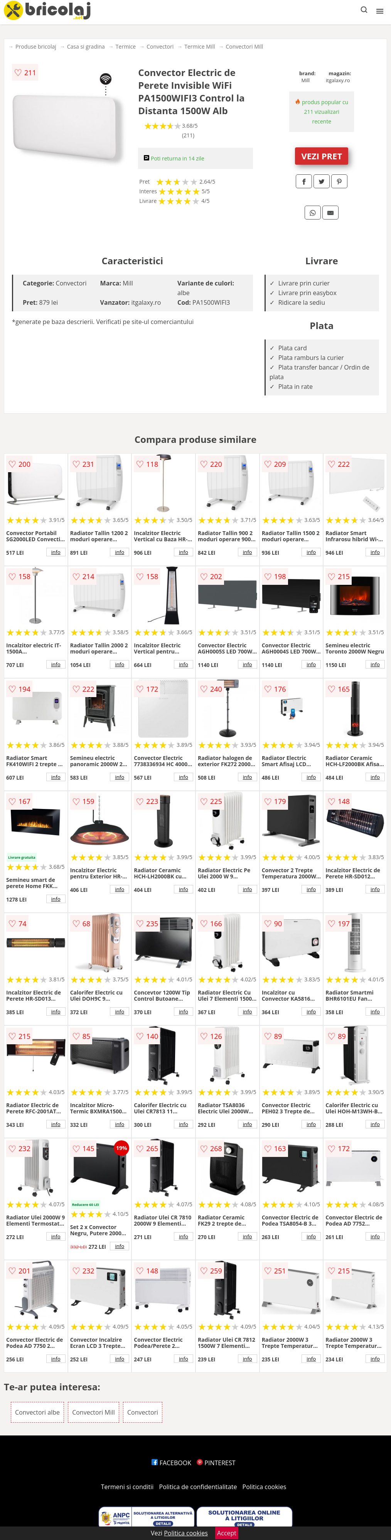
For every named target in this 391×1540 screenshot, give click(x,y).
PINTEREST (216, 1463)
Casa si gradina (86, 46)
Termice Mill (199, 46)
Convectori (160, 46)
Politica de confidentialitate (198, 1487)
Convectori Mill (244, 46)
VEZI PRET (321, 156)
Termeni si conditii (127, 1487)
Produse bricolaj (35, 46)
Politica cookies (265, 1487)
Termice (126, 46)
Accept (226, 1533)
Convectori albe (37, 1412)
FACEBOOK (171, 1463)
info (56, 552)
